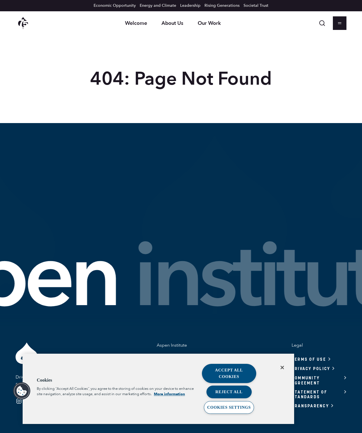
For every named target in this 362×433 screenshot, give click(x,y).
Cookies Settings (229, 407)
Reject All (229, 392)
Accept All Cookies (229, 373)
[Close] (282, 367)
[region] (158, 389)
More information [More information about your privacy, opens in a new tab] (169, 394)
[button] (22, 391)
